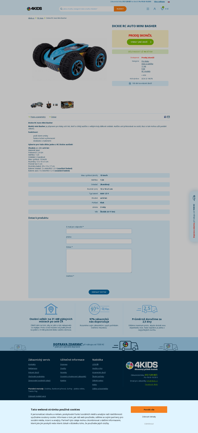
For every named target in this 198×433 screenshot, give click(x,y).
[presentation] (85, 283)
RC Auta (40, 18)
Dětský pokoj (97, 380)
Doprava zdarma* (68, 344)
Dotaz (53, 117)
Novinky (63, 372)
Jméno (68, 237)
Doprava (63, 364)
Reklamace (32, 368)
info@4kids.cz (152, 381)
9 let (143, 69)
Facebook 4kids (151, 384)
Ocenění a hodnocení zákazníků (73, 376)
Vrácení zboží (33, 372)
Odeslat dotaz (99, 292)
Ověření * (70, 276)
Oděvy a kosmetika (100, 388)
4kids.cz (31, 18)
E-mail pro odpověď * (75, 227)
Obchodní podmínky (36, 376)
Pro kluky (145, 61)
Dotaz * (69, 247)
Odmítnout (149, 423)
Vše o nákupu (159, 2)
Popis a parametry (38, 117)
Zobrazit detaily (149, 416)
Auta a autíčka (147, 64)
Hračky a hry (97, 368)
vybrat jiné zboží (141, 42)
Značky (63, 368)
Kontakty (32, 364)
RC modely (146, 71)
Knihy (94, 384)
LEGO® (95, 364)
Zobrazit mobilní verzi (37, 396)
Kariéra (63, 380)
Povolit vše (149, 409)
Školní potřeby (98, 376)
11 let (144, 66)
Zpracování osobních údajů (39, 380)
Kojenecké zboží (99, 372)
